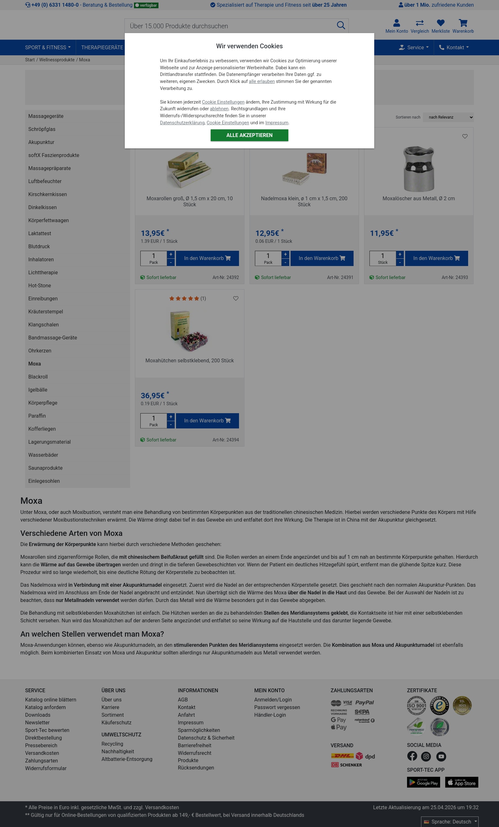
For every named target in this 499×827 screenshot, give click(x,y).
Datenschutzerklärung (182, 123)
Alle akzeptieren (249, 135)
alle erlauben (262, 81)
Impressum (276, 123)
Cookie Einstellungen (223, 102)
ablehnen (219, 109)
